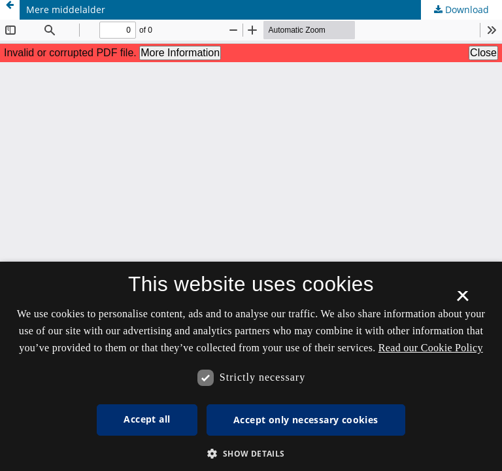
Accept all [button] (147, 419)
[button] (250, 453)
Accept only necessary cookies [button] (305, 419)
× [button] (462, 300)
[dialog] (251, 366)
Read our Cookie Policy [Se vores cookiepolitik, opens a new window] (430, 347)
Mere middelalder (65, 9)
